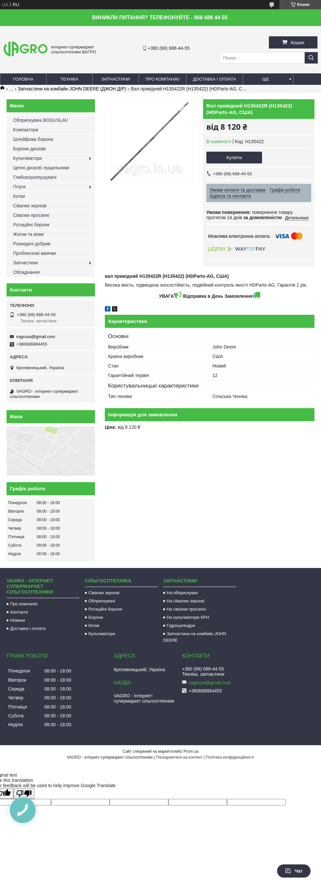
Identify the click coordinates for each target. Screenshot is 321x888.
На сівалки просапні (186, 609)
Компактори (25, 129)
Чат (294, 871)
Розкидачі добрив (31, 243)
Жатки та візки (28, 234)
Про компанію (162, 79)
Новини (17, 620)
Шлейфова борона (33, 139)
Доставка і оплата (214, 79)
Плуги (19, 186)
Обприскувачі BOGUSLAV (40, 120)
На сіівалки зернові (185, 600)
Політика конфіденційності (230, 757)
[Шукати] (311, 58)
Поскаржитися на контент (179, 757)
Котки (19, 196)
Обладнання (26, 272)
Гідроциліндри (181, 625)
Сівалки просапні (31, 215)
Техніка (70, 79)
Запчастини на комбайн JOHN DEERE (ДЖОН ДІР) (72, 88)
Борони (95, 617)
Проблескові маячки (34, 253)
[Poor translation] (23, 793)
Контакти (19, 612)
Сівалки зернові (30, 205)
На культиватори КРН (188, 617)
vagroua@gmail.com (35, 336)
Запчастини (115, 79)
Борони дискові (29, 148)
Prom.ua (191, 751)
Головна (23, 79)
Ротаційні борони (31, 224)
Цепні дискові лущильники (41, 167)
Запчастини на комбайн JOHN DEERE (194, 637)
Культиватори (27, 158)
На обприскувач (182, 592)
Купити (234, 157)
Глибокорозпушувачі (34, 177)
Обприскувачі (101, 600)
